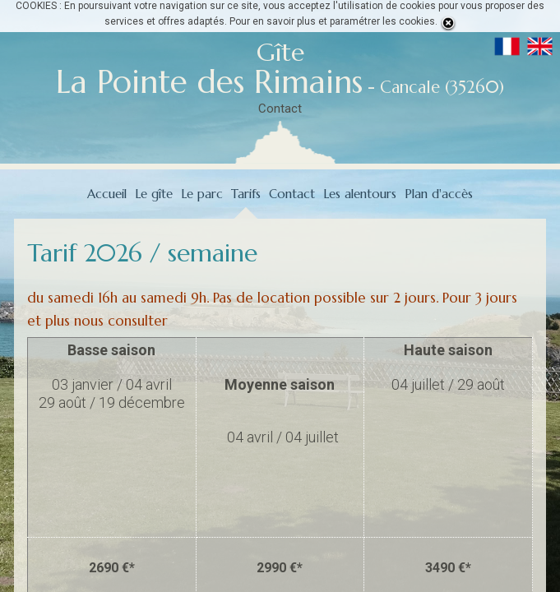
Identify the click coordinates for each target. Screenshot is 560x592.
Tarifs (246, 193)
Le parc (202, 193)
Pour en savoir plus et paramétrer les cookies (332, 21)
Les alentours (359, 193)
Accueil (107, 193)
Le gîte (154, 193)
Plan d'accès (439, 193)
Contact (280, 108)
